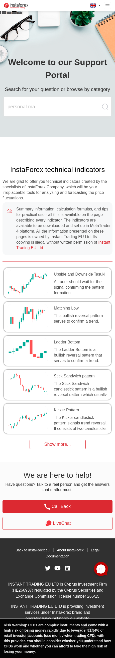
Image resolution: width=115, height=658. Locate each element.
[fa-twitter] (47, 568)
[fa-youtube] (57, 568)
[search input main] (53, 106)
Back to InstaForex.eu (33, 550)
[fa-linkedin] (67, 568)
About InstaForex (70, 550)
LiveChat (57, 523)
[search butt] (105, 109)
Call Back (57, 507)
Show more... (57, 444)
